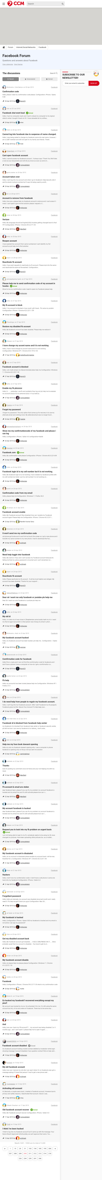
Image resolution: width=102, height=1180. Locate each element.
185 (40, 1148)
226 (20, 1158)
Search (54, 73)
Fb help (5, 680)
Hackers (6, 875)
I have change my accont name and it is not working (25, 345)
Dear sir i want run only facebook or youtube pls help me (27, 597)
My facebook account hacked (15, 637)
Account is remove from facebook (17, 198)
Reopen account (9, 241)
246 (40, 1158)
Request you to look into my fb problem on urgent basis (26, 829)
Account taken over (11, 177)
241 (35, 1158)
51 (25, 1148)
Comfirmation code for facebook (16, 659)
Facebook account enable (13, 512)
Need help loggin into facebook (16, 554)
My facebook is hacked (12, 917)
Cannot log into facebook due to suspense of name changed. (29, 134)
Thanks (5, 765)
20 (20, 1148)
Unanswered (30, 79)
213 (40, 1153)
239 (30, 1158)
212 (35, 1153)
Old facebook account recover (15, 1110)
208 (15, 1153)
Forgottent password (11, 896)
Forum (10, 47)
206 (50, 1148)
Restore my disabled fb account (16, 326)
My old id (6, 616)
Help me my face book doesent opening (20, 744)
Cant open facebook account (15, 155)
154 (35, 1148)
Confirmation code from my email (17, 493)
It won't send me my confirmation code (19, 533)
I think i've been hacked (12, 1128)
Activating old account (12, 1088)
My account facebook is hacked (16, 808)
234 (25, 1158)
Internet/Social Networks (25, 47)
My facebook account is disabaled (17, 853)
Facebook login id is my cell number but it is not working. (27, 471)
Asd (4, 1024)
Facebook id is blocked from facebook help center (24, 723)
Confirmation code (10, 91)
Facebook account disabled (14, 1045)
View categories (7, 64)
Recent (10, 79)
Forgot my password (11, 409)
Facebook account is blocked (15, 367)
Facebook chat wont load (13, 113)
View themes (18, 64)
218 (50, 1153)
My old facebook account (13, 1067)
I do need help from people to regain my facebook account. (28, 702)
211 (30, 1153)
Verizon (5, 219)
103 (30, 1148)
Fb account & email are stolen (15, 787)
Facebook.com (9, 452)
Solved (49, 79)
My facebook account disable (15, 960)
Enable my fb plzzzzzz (12, 388)
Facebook (42, 47)
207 (10, 1153)
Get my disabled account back (15, 938)
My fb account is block (12, 305)
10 (15, 1148)
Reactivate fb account (12, 262)
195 (45, 1148)
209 (20, 1153)
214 (45, 1153)
